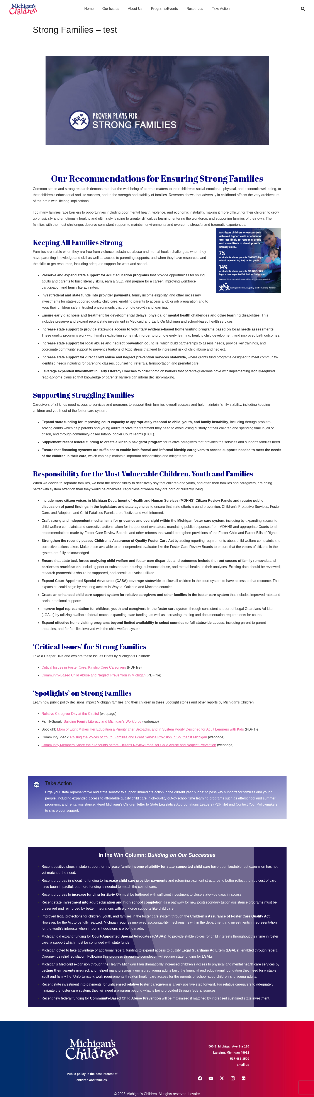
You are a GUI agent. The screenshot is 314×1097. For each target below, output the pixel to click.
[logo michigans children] (23, 9)
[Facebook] (200, 1078)
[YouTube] (210, 1078)
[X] (221, 1078)
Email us (243, 1064)
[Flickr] (243, 1078)
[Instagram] (232, 1078)
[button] (303, 8)
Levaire (194, 1094)
